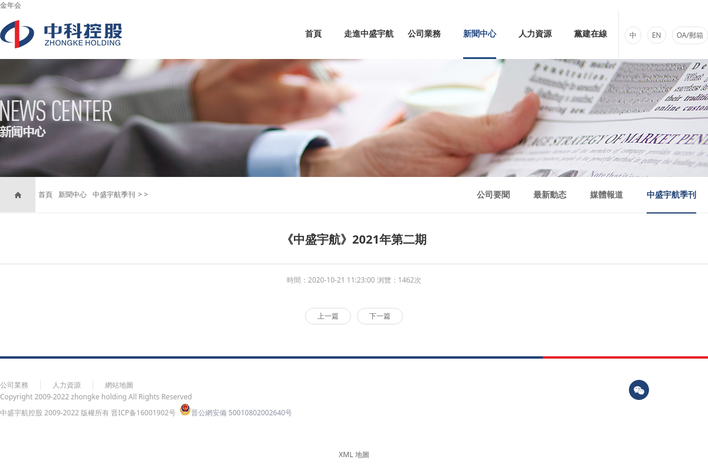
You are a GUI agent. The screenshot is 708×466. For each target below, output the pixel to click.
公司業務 (424, 33)
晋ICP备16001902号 (143, 413)
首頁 (313, 33)
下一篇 (380, 316)
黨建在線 (590, 33)
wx (639, 390)
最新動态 (549, 194)
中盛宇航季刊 (114, 194)
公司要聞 (493, 194)
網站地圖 (119, 385)
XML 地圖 (354, 454)
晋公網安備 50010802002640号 (235, 413)
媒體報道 (606, 194)
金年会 (10, 5)
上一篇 (328, 316)
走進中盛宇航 (369, 33)
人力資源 (535, 33)
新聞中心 (479, 33)
